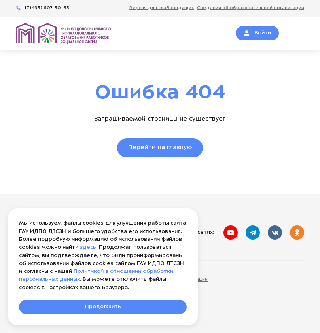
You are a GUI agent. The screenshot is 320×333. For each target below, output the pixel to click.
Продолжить (103, 307)
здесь (88, 247)
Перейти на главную (160, 147)
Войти (257, 33)
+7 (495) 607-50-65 (42, 8)
